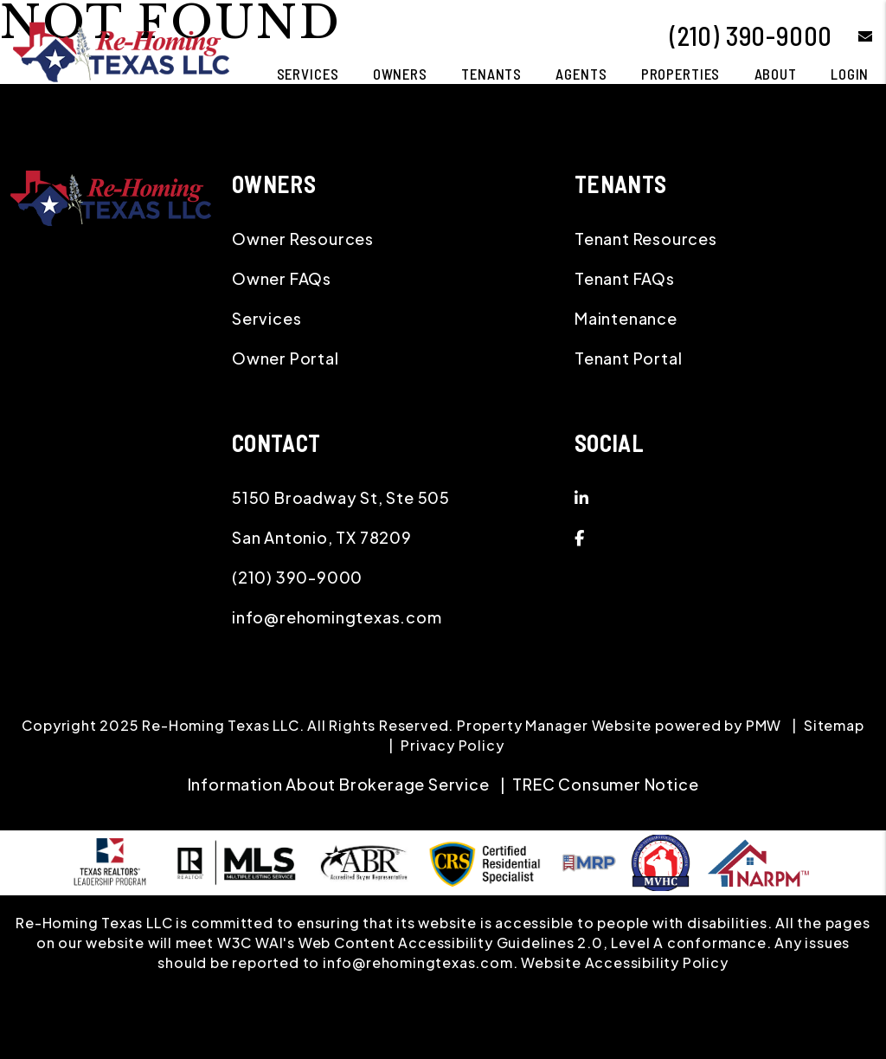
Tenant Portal (628, 358)
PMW (763, 725)
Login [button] (850, 73)
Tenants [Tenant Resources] (491, 73)
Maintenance (626, 318)
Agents (581, 73)
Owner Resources (303, 239)
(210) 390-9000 (751, 35)
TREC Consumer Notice (605, 784)
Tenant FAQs (625, 278)
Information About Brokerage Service (339, 784)
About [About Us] (775, 73)
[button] (852, 36)
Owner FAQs (281, 278)
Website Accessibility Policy (624, 962)
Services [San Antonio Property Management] (308, 73)
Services (266, 318)
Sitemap (834, 725)
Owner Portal (285, 358)
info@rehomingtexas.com (337, 617)
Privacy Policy (452, 745)
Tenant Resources (646, 239)
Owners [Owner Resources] (400, 73)
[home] (121, 50)
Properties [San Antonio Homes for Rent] (681, 73)
